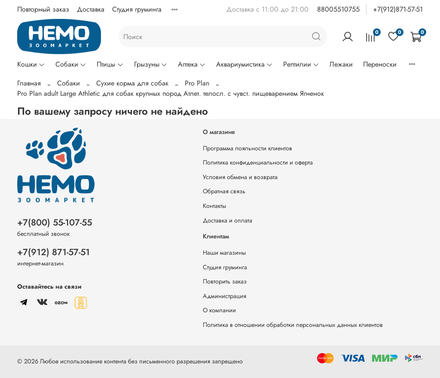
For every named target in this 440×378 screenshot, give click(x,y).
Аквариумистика (244, 64)
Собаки (70, 64)
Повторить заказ (225, 281)
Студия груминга (137, 9)
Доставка (90, 9)
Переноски (380, 64)
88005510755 (338, 9)
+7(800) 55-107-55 (54, 222)
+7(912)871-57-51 (398, 9)
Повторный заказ (43, 9)
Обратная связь (224, 191)
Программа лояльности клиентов (247, 148)
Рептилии (301, 64)
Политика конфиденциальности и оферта (258, 162)
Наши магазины (224, 252)
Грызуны (151, 64)
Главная (29, 83)
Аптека (192, 64)
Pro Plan (197, 83)
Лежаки (341, 64)
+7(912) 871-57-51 (53, 252)
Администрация (224, 296)
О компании (219, 310)
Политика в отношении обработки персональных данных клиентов (293, 324)
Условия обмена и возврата (240, 177)
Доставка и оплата (227, 220)
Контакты (214, 205)
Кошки (31, 64)
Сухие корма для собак (132, 83)
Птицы (110, 64)
